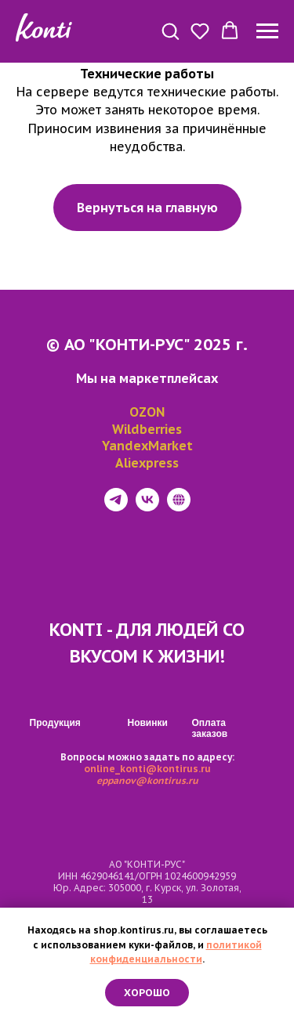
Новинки (148, 722)
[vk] (147, 507)
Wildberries (147, 429)
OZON (147, 412)
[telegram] (116, 507)
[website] (179, 507)
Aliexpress (147, 463)
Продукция (55, 722)
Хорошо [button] (147, 992)
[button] (170, 30)
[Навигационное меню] (267, 31)
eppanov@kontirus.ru (147, 780)
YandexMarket (147, 445)
